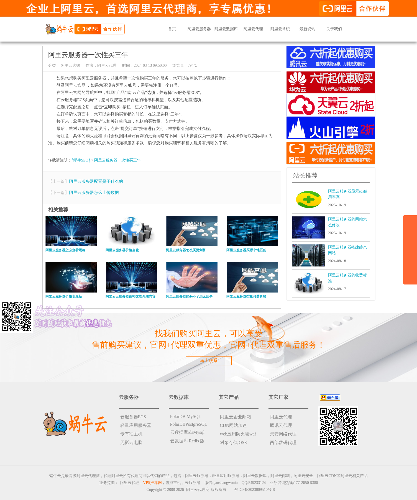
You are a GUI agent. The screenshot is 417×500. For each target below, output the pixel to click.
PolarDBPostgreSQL (188, 424)
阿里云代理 (253, 29)
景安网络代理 (283, 434)
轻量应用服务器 (135, 425)
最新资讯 (307, 29)
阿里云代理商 (197, 490)
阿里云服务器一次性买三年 (117, 160)
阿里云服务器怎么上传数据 (94, 192)
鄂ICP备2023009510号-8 (254, 490)
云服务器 (192, 483)
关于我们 (334, 29)
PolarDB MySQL (185, 416)
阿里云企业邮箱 (235, 416)
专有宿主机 (131, 434)
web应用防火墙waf (238, 434)
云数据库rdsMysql (187, 432)
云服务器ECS (133, 416)
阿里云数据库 (226, 29)
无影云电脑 (131, 442)
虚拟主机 (173, 483)
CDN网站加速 (233, 425)
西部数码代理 (283, 442)
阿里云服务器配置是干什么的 (96, 181)
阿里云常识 (280, 29)
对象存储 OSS (233, 442)
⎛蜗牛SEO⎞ (80, 160)
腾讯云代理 (281, 425)
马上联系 (209, 360)
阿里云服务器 (199, 29)
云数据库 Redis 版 (187, 441)
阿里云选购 (70, 65)
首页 (172, 29)
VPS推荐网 (152, 483)
